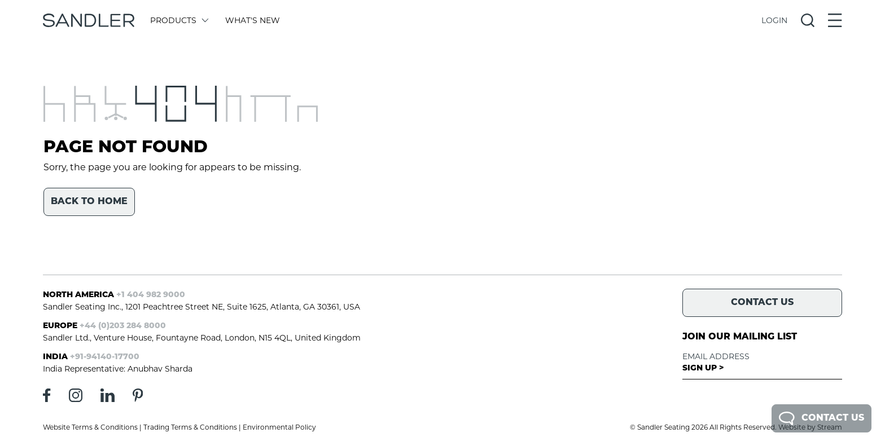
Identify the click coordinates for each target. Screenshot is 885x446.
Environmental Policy (279, 427)
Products (178, 20)
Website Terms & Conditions (90, 427)
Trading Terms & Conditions (190, 427)
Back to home (89, 201)
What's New (252, 20)
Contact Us (821, 418)
